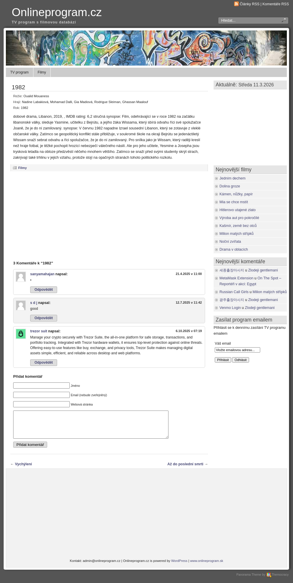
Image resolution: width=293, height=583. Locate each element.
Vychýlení (23, 469)
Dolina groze (229, 186)
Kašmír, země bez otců (238, 226)
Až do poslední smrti (185, 469)
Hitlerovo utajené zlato (237, 210)
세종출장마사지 (231, 270)
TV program (19, 72)
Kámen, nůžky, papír (236, 194)
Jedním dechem (232, 178)
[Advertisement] (109, 216)
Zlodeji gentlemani (263, 270)
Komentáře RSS (276, 4)
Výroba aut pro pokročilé (239, 218)
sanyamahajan (42, 274)
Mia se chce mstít (233, 202)
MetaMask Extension (236, 278)
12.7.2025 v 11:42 (189, 302)
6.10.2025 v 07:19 (189, 331)
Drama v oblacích (233, 249)
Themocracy (277, 580)
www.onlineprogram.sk (206, 566)
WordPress (179, 566)
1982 (18, 87)
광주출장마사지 (231, 300)
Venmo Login (230, 308)
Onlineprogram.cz (57, 12)
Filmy (42, 72)
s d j (33, 303)
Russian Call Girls (233, 292)
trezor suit (38, 331)
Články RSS (249, 4)
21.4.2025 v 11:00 (189, 274)
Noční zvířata (230, 242)
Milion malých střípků (236, 234)
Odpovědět (44, 290)
